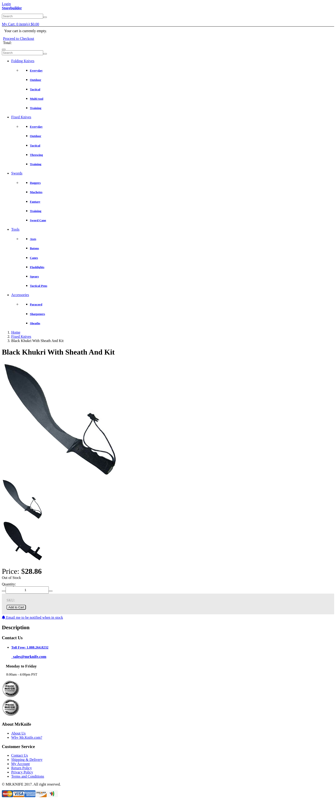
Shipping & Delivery (26, 760)
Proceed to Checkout (18, 39)
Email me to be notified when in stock (32, 617)
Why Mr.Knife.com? (26, 737)
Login (6, 4)
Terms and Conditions (27, 776)
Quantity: (9, 584)
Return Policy (21, 768)
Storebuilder (12, 8)
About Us (18, 733)
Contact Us (19, 755)
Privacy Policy (22, 772)
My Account (20, 764)
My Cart (20, 24)
